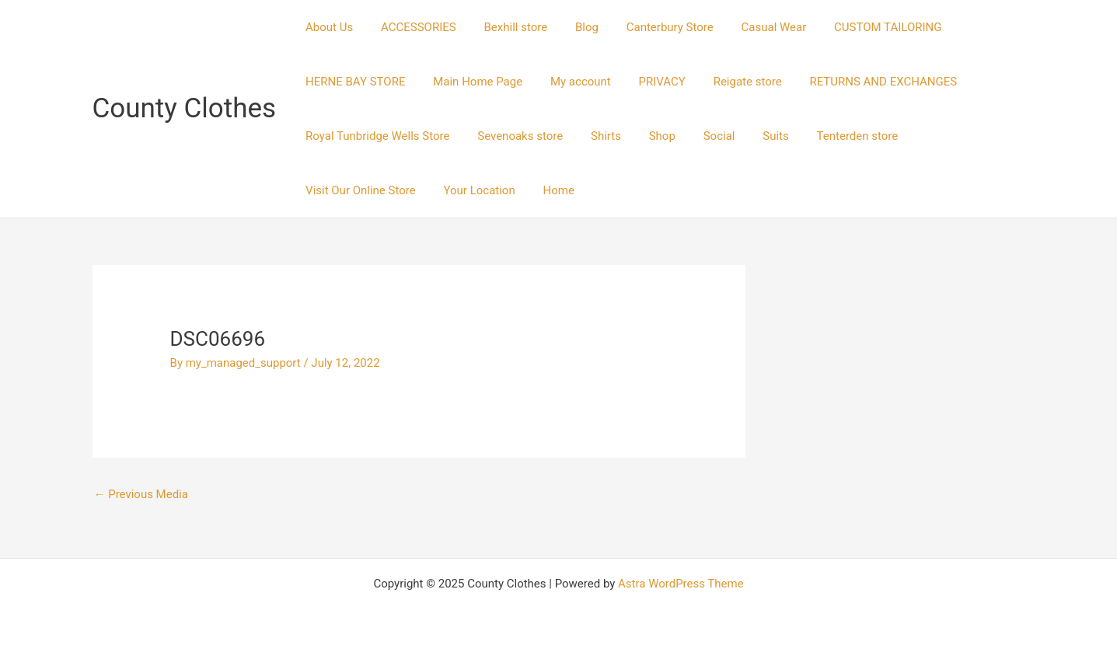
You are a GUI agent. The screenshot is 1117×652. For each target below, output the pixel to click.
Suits (750, 136)
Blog (571, 27)
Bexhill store (504, 27)
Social (699, 136)
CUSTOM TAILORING (858, 27)
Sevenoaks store (514, 136)
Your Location (339, 190)
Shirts (594, 136)
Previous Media (141, 494)
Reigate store (727, 82)
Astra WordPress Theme (681, 584)
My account (569, 82)
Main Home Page (471, 82)
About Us (327, 27)
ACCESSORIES (411, 27)
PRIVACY (646, 82)
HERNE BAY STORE (353, 82)
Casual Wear (749, 27)
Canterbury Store (649, 27)
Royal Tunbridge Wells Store (375, 136)
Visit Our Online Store (947, 136)
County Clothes (185, 108)
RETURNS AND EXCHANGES (858, 82)
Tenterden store (828, 136)
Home (413, 190)
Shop (646, 136)
